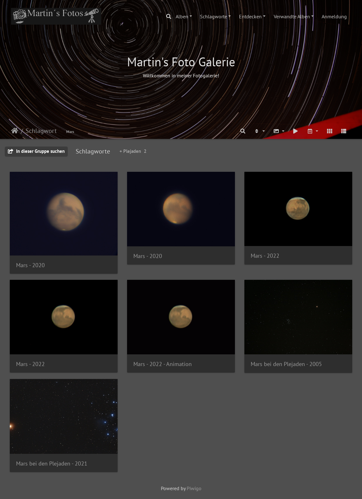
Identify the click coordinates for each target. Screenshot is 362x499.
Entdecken (250, 16)
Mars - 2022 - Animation (162, 364)
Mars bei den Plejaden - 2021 (51, 463)
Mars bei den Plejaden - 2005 (286, 364)
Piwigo (194, 488)
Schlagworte (213, 16)
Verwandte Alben (292, 16)
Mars (70, 131)
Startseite (14, 130)
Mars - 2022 (265, 255)
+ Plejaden (133, 151)
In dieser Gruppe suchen (36, 151)
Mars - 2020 (30, 265)
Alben (182, 16)
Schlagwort (41, 131)
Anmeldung (334, 16)
